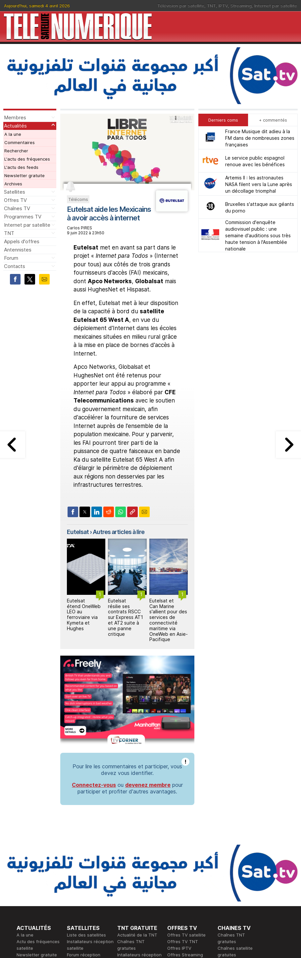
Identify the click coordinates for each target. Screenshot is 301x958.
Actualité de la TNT (137, 935)
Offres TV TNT (182, 941)
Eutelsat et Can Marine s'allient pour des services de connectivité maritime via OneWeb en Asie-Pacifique (168, 620)
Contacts (14, 266)
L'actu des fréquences (27, 159)
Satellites (14, 192)
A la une (12, 134)
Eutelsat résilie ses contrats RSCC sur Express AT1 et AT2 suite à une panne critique (125, 617)
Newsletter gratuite (24, 175)
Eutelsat (78, 531)
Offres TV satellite (186, 935)
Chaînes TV (17, 208)
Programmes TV (22, 216)
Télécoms (78, 199)
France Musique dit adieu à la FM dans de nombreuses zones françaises (259, 138)
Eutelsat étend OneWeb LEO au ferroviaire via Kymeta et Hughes (84, 614)
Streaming (241, 5)
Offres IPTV (179, 948)
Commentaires (19, 142)
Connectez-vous (94, 785)
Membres (15, 117)
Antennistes (17, 250)
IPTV (223, 5)
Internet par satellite (275, 5)
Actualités (15, 126)
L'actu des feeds (21, 167)
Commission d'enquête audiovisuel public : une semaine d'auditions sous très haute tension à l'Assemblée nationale (258, 235)
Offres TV (15, 200)
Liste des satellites (86, 935)
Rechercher (16, 150)
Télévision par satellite (180, 5)
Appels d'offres (21, 241)
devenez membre (148, 785)
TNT (211, 5)
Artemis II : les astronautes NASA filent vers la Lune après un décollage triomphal (258, 184)
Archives (13, 183)
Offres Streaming (185, 954)
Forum (11, 258)
